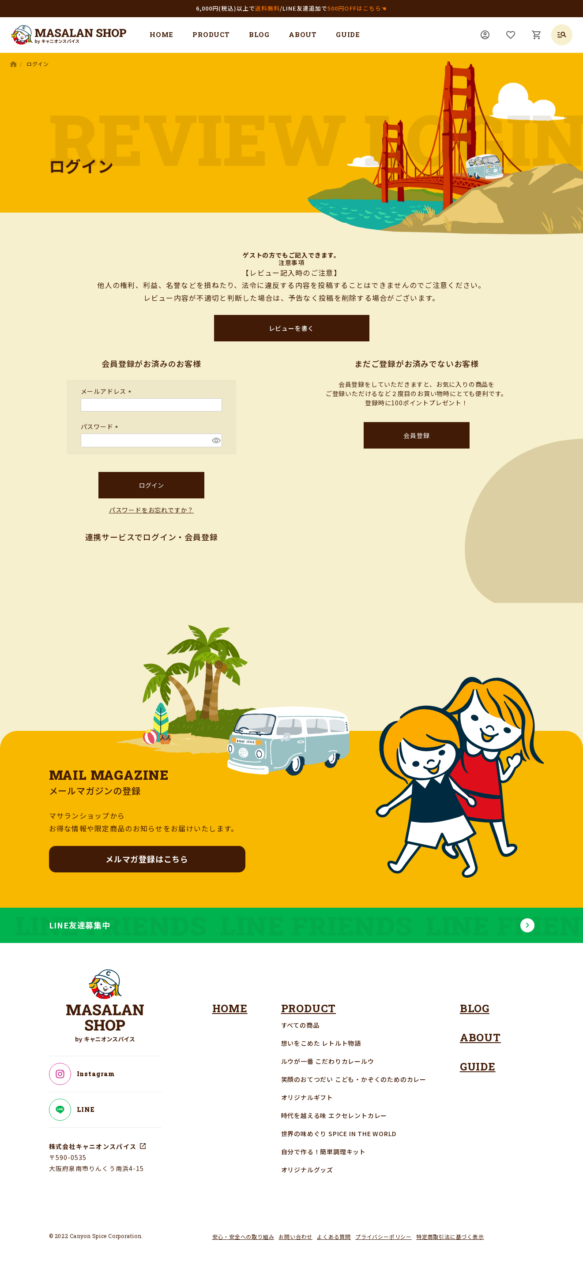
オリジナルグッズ (307, 1169)
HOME (161, 34)
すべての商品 (300, 1025)
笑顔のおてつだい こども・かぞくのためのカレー (353, 1079)
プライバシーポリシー (383, 1236)
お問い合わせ (295, 1236)
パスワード (101, 426)
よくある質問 (334, 1236)
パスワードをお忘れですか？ (151, 509)
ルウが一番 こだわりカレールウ (327, 1061)
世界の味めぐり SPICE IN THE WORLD (338, 1133)
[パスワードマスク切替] (216, 440)
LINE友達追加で (334, 8)
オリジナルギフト (307, 1097)
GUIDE (348, 34)
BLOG (259, 34)
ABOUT (303, 34)
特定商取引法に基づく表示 (450, 1236)
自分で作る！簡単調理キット (323, 1151)
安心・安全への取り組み (243, 1236)
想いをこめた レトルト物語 (321, 1043)
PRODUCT (211, 34)
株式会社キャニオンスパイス (93, 1146)
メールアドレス (107, 391)
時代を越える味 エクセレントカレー (334, 1115)
